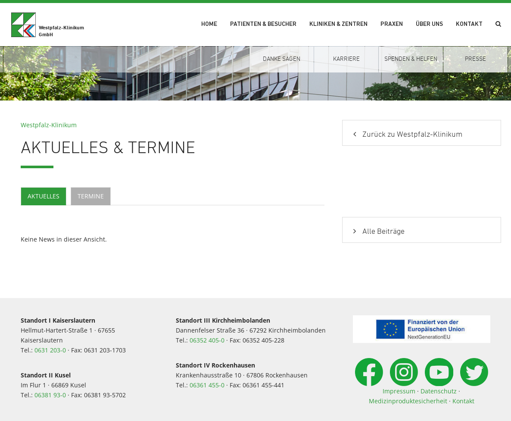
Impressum (399, 391)
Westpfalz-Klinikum (49, 125)
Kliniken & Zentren (338, 24)
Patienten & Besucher (263, 24)
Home (209, 24)
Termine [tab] (91, 196)
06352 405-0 (207, 340)
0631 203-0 (50, 350)
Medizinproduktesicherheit (408, 401)
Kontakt (469, 24)
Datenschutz (439, 391)
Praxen (391, 24)
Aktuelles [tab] (43, 196)
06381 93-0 (50, 395)
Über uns (429, 24)
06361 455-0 (207, 385)
